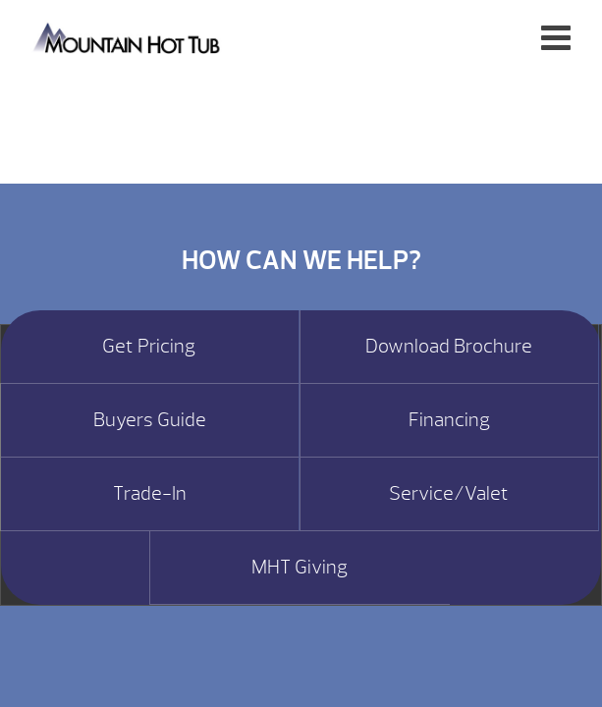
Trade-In (150, 494)
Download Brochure (448, 346)
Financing (449, 420)
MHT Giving (299, 567)
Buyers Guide (149, 420)
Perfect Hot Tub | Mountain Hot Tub (128, 37)
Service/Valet (449, 494)
